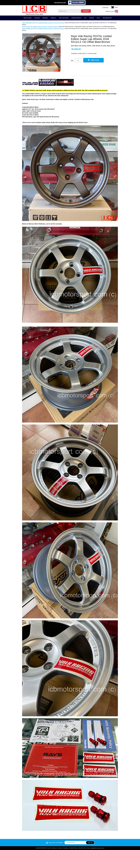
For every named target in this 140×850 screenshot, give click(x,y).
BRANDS (45, 18)
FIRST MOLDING (64, 18)
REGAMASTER (107, 18)
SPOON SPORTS (76, 18)
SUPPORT (105, 7)
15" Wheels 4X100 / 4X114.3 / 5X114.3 (48, 22)
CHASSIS (37, 18)
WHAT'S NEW (27, 18)
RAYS (98, 18)
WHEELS (53, 18)
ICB (85, 18)
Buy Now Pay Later (60, 2)
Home (23, 22)
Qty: (72, 60)
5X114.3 (62, 22)
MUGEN (91, 18)
